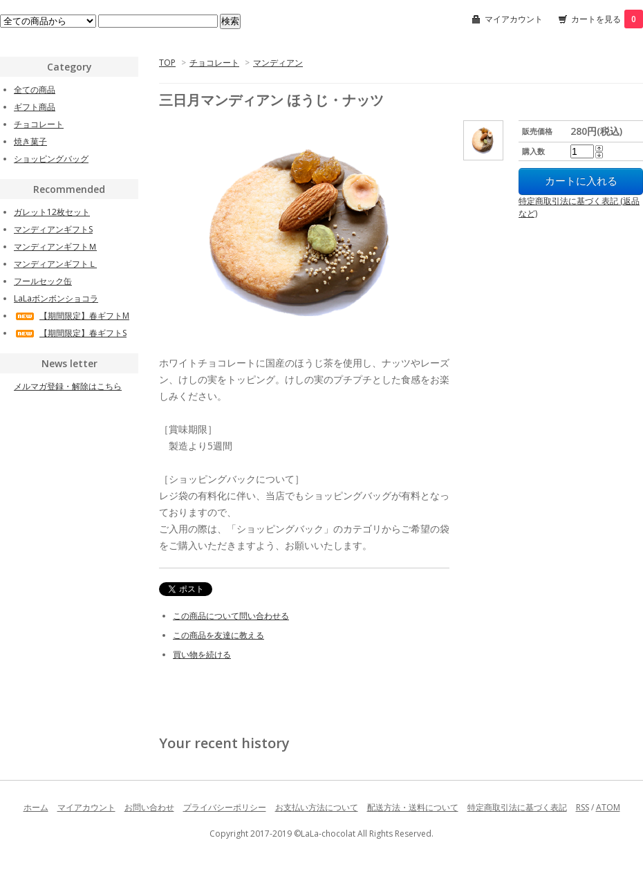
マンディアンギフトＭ (55, 246)
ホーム (36, 807)
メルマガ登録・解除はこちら (68, 386)
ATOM (608, 807)
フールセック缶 (43, 281)
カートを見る (607, 19)
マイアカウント (514, 19)
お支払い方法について (316, 807)
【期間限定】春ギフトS (70, 333)
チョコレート (214, 62)
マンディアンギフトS (53, 229)
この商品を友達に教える (218, 635)
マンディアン (278, 62)
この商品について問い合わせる (231, 616)
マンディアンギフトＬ (55, 264)
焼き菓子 (30, 141)
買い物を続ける (202, 654)
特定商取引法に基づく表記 (517, 807)
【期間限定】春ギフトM (71, 316)
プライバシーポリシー (224, 807)
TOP (167, 62)
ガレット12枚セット (52, 212)
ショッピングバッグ (51, 159)
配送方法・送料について (412, 807)
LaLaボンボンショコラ (56, 298)
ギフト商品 (34, 107)
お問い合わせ (149, 807)
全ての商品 (34, 89)
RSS (582, 807)
